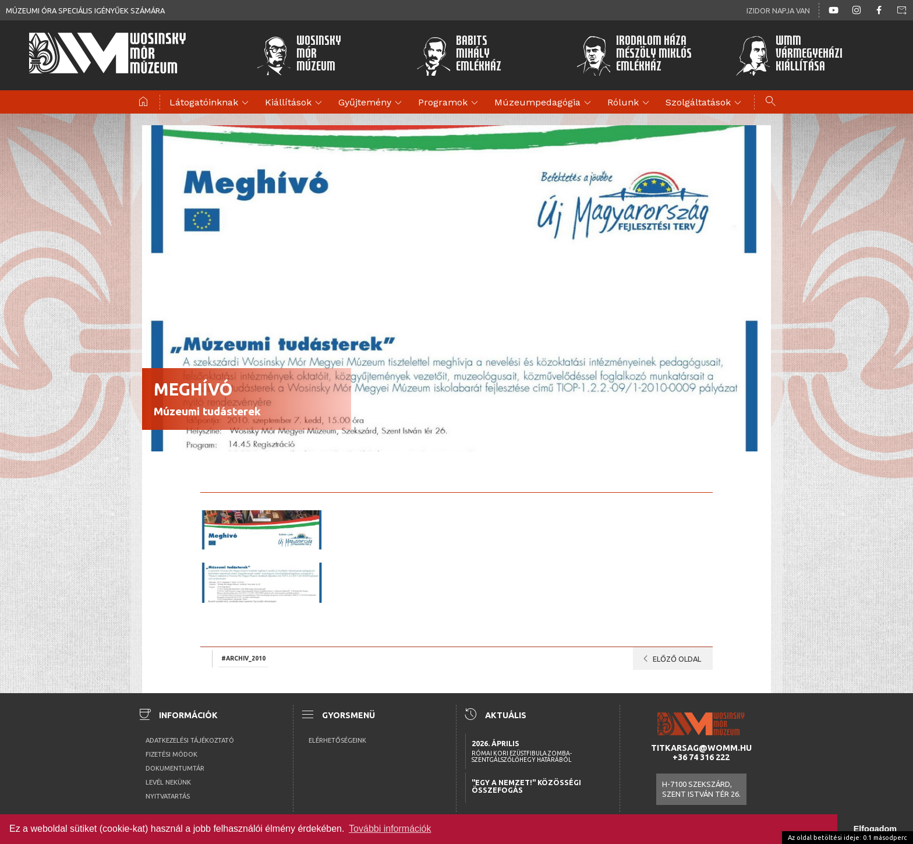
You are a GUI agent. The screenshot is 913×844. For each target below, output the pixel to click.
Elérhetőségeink (337, 740)
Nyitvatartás (168, 796)
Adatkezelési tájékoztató (190, 740)
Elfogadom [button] (875, 829)
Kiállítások (295, 103)
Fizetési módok (171, 754)
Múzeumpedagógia (544, 103)
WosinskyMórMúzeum (298, 55)
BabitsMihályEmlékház (459, 55)
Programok (450, 103)
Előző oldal (670, 659)
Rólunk (630, 103)
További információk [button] (390, 829)
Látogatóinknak (210, 103)
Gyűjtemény (371, 103)
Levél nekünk (168, 782)
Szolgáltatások (705, 103)
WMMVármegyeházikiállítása (789, 55)
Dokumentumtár (175, 768)
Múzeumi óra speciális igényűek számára (85, 10)
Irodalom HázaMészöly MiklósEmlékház (634, 55)
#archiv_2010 (243, 657)
